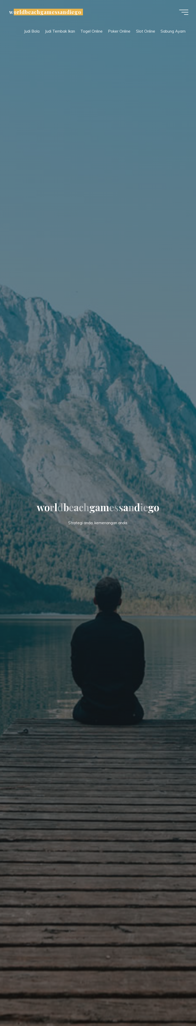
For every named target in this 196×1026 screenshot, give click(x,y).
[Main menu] (183, 12)
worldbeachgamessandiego (45, 12)
